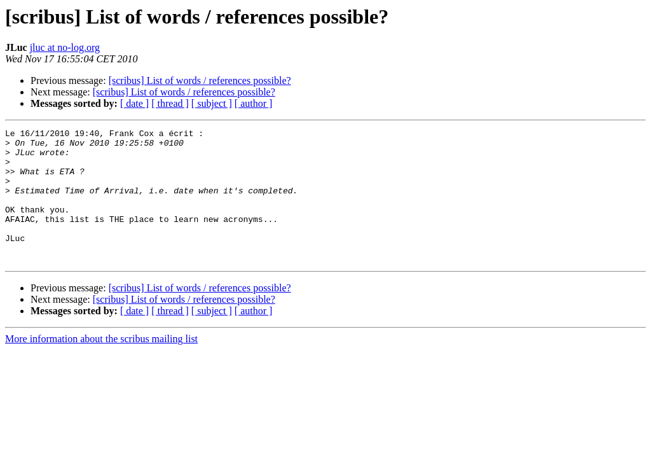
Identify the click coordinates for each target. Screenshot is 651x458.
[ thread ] (170, 103)
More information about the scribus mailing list (101, 365)
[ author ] (254, 103)
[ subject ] (211, 103)
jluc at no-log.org (65, 47)
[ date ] (134, 103)
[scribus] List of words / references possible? (200, 80)
